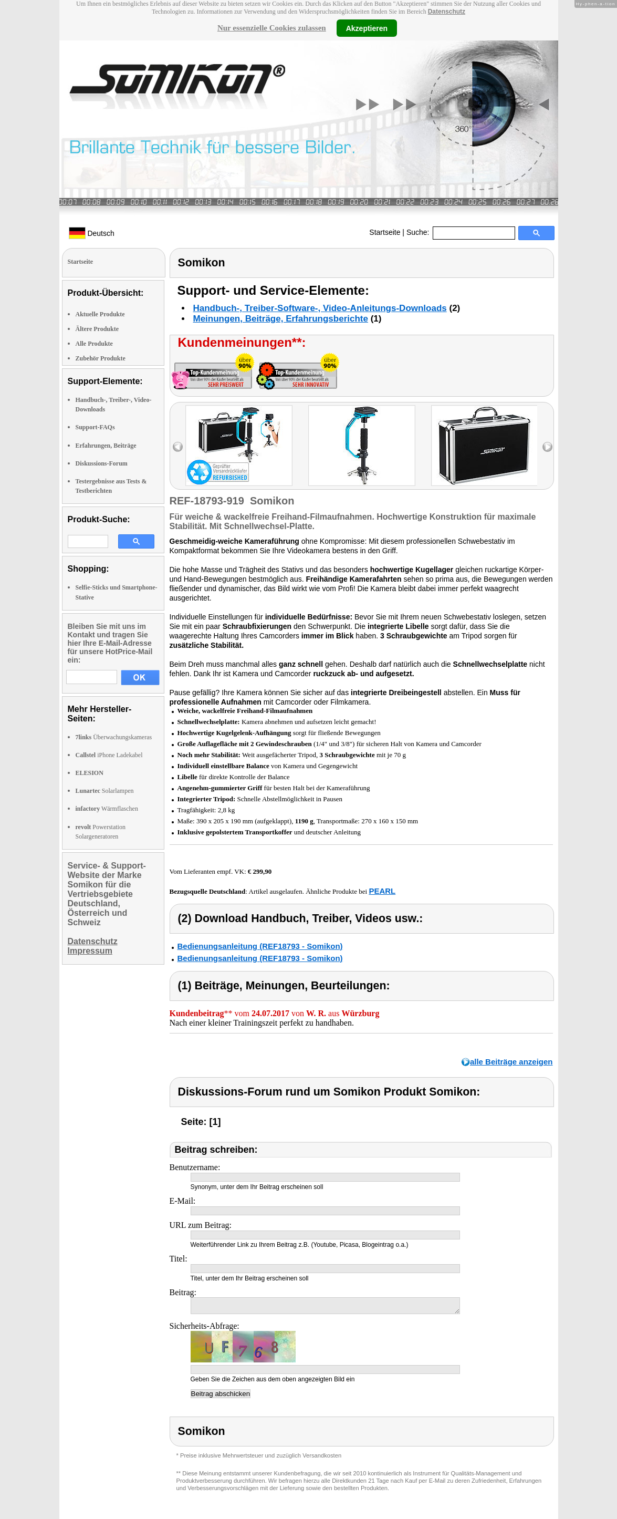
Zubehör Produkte (101, 358)
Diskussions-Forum (102, 463)
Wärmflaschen (107, 808)
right (547, 447)
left (178, 447)
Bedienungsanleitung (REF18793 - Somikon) (260, 946)
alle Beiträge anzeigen (511, 1061)
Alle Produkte (94, 343)
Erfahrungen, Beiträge (106, 445)
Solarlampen (105, 790)
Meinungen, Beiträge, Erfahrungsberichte (280, 319)
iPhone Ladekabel (109, 755)
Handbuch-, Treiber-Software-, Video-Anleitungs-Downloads (320, 308)
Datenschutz (446, 11)
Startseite (384, 232)
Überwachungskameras (114, 737)
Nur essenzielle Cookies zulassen (271, 28)
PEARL (382, 890)
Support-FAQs (95, 427)
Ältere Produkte (97, 329)
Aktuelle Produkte (100, 314)
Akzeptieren (367, 28)
